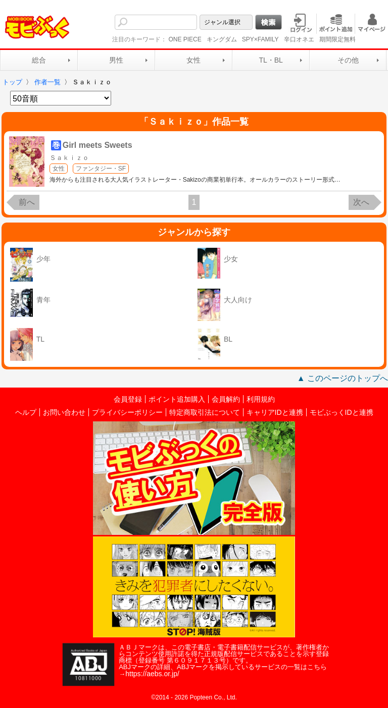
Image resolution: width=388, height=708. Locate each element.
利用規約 (261, 399)
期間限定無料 (337, 39)
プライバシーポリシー (127, 412)
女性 (193, 60)
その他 (348, 60)
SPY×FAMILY (260, 39)
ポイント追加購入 (177, 399)
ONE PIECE (184, 39)
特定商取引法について (204, 412)
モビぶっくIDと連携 (341, 412)
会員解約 (226, 399)
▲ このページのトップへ (342, 378)
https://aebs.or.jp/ (152, 674)
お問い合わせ (64, 412)
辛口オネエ (299, 39)
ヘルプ (25, 412)
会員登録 (128, 399)
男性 (116, 60)
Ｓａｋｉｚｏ (69, 157)
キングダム (222, 39)
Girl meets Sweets (97, 145)
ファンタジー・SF (101, 168)
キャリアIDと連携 (275, 412)
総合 (39, 60)
